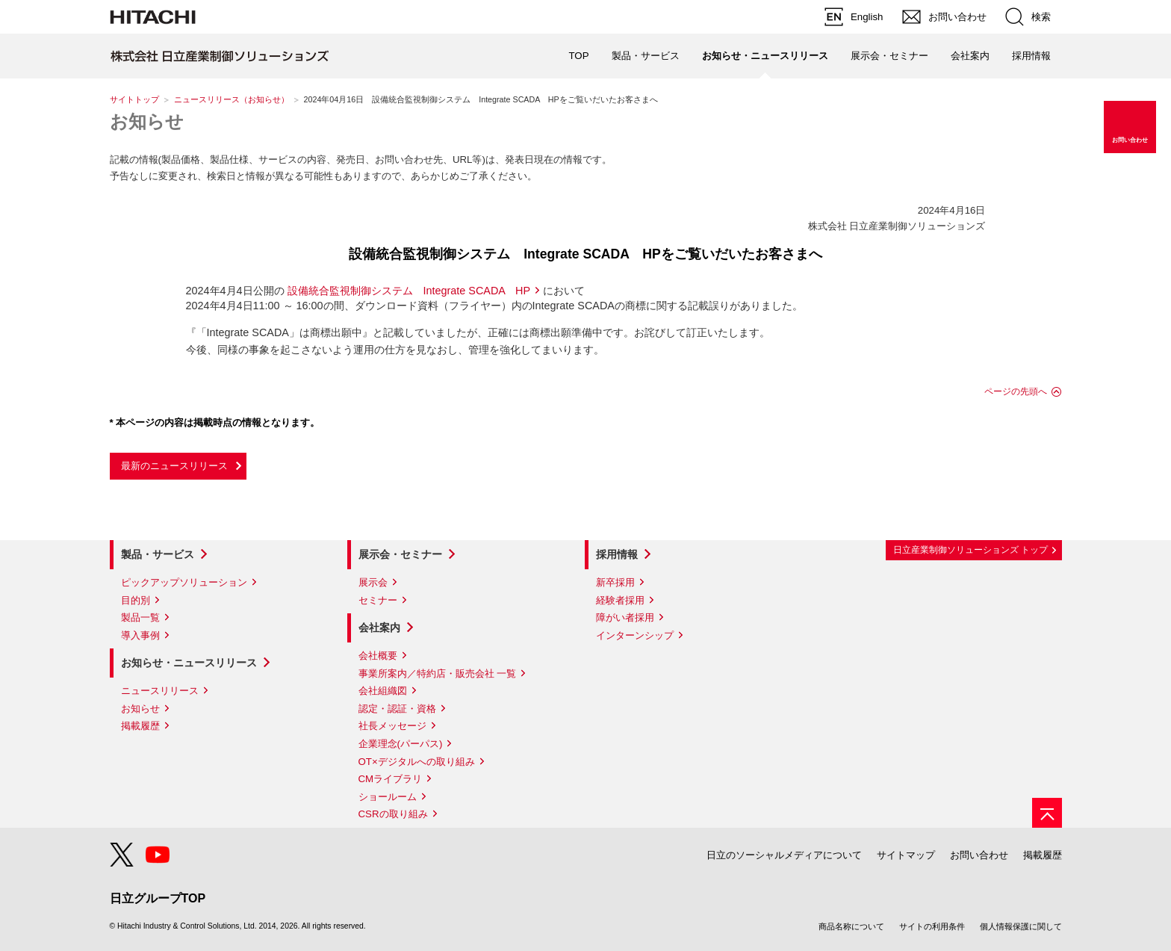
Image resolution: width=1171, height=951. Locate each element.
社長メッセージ (392, 725)
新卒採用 (615, 582)
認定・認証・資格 (397, 708)
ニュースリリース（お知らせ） (231, 99)
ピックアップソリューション (184, 582)
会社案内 (379, 628)
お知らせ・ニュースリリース (189, 663)
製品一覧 (140, 617)
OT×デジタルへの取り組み (416, 761)
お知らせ (147, 121)
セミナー (377, 600)
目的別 (135, 600)
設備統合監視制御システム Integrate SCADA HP (409, 291)
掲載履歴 (140, 725)
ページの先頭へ (1015, 391)
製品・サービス (157, 554)
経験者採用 (620, 600)
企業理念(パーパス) (400, 743)
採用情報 (617, 554)
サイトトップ (134, 99)
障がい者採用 (625, 617)
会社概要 (377, 655)
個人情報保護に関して (1021, 926)
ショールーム (387, 796)
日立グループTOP (158, 898)
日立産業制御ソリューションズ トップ (970, 550)
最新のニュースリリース (174, 465)
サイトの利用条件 (932, 926)
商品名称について (851, 926)
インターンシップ (635, 635)
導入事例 (140, 635)
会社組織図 (382, 690)
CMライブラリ (390, 778)
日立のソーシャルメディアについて (784, 855)
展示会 (373, 582)
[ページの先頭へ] (1047, 813)
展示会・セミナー (400, 554)
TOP (578, 55)
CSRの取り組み (393, 814)
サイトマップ (906, 855)
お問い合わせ (979, 855)
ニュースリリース (160, 690)
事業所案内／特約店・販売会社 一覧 (437, 673)
